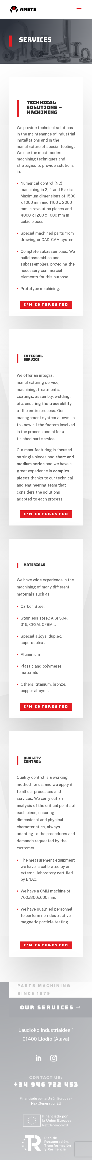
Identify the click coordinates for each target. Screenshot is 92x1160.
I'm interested (46, 304)
